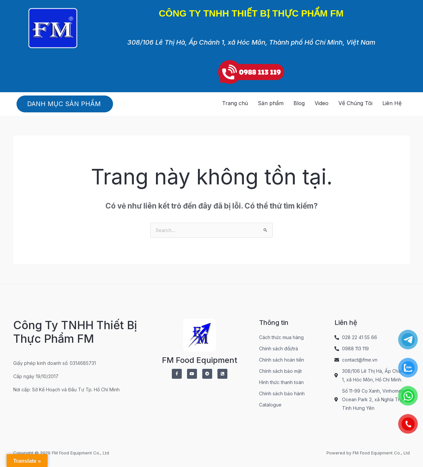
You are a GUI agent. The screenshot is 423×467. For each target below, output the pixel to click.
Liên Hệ (392, 103)
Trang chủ (235, 103)
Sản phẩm (271, 103)
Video (321, 103)
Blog (299, 103)
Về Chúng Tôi (355, 103)
